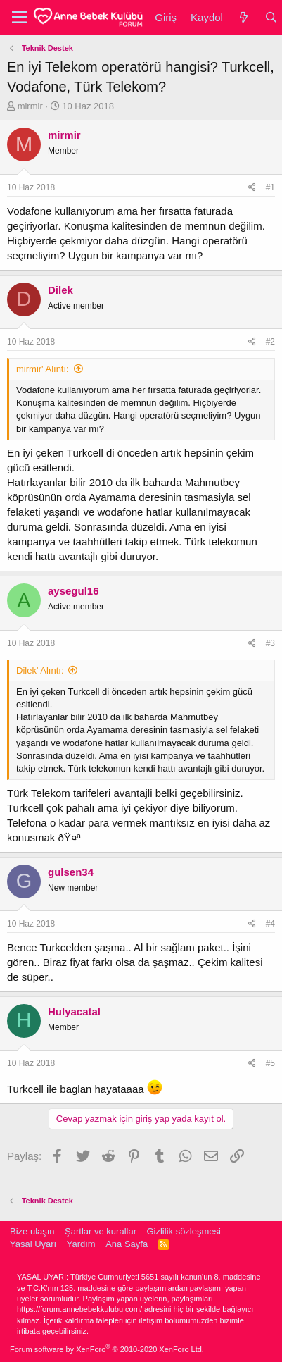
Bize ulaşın (32, 1231)
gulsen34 (71, 872)
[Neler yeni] (243, 17)
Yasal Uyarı (33, 1244)
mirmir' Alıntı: (42, 369)
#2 (270, 342)
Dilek (60, 290)
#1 (270, 187)
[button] (19, 17)
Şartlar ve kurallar (100, 1231)
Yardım (81, 1244)
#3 (270, 643)
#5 (270, 1063)
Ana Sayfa (126, 1244)
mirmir (30, 106)
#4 (270, 924)
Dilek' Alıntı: (40, 670)
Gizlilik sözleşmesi (183, 1231)
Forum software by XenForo (107, 1349)
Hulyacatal (74, 1011)
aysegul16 (73, 591)
